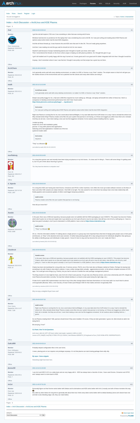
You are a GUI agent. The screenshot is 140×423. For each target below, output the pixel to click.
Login (33, 13)
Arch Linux (12, 3)
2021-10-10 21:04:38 (39, 368)
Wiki (100, 3)
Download (133, 3)
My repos (35, 356)
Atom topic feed (129, 413)
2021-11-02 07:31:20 (39, 384)
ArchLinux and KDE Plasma (44, 22)
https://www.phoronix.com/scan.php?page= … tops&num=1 (52, 102)
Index (8, 13)
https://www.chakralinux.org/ (95, 221)
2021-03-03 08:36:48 (39, 213)
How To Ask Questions (46, 329)
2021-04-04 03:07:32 (39, 299)
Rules (14, 13)
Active (122, 17)
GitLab (107, 3)
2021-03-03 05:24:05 (39, 155)
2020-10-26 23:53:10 (39, 30)
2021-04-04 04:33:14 (39, 343)
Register (26, 13)
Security (117, 3)
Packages (83, 3)
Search (20, 13)
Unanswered (129, 17)
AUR (124, 3)
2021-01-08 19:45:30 (39, 68)
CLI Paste (35, 329)
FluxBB (131, 416)
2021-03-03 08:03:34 (39, 183)
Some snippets (44, 356)
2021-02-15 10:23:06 (39, 84)
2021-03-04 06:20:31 (39, 250)
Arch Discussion (21, 22)
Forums (93, 3)
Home (74, 3)
